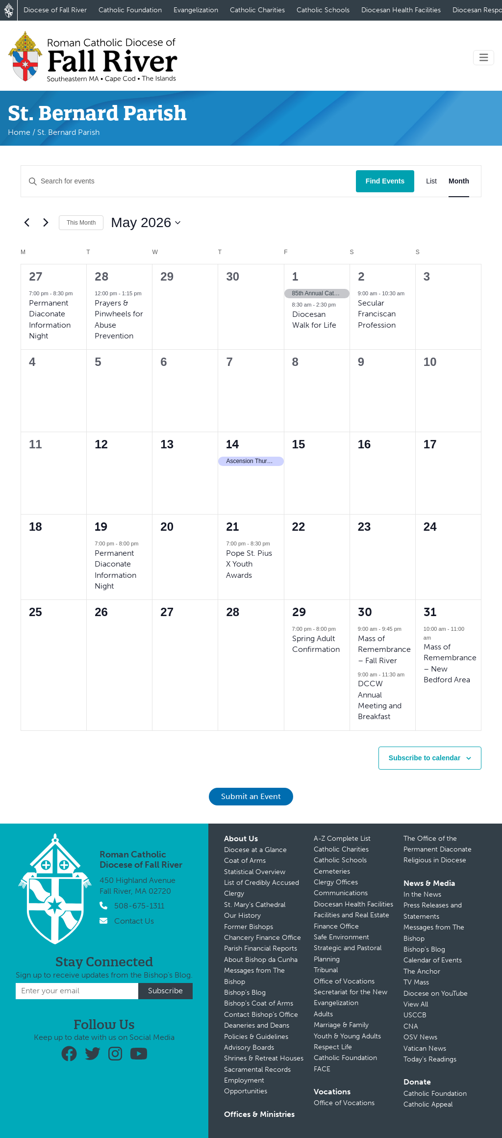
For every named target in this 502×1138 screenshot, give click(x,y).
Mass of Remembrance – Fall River (384, 649)
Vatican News (424, 1048)
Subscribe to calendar (424, 758)
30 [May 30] (365, 612)
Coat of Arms (245, 860)
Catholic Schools (323, 10)
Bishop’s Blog (245, 992)
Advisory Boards (249, 1047)
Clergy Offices (336, 882)
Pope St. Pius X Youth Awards (249, 564)
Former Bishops (248, 927)
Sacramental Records (257, 1069)
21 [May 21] (232, 526)
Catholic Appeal (427, 1104)
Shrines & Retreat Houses (263, 1058)
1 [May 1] (295, 276)
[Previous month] (26, 223)
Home (19, 132)
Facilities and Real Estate (351, 915)
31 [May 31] (430, 612)
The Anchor (421, 971)
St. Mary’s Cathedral (254, 905)
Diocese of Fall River (55, 10)
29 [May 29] (299, 612)
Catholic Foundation (130, 10)
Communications (341, 893)
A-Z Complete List (342, 838)
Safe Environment (341, 937)
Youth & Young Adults (347, 1036)
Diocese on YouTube (435, 993)
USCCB (415, 1015)
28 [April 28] (102, 276)
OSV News (420, 1037)
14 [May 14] (232, 444)
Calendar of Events (432, 960)
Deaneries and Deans (256, 1025)
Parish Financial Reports (260, 948)
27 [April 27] (35, 276)
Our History (242, 915)
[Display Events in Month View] (459, 181)
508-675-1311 (139, 905)
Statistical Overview (254, 872)
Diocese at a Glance (255, 850)
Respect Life (333, 1047)
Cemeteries (332, 871)
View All (415, 1004)
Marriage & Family (341, 1025)
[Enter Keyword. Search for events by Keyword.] (188, 181)
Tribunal (326, 970)
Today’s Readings (429, 1059)
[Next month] (45, 223)
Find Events (385, 181)
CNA (410, 1026)
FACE (322, 1069)
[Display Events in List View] (431, 181)
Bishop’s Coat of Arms (258, 1003)
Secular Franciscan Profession (377, 314)
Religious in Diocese (434, 860)
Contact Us (134, 921)
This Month (81, 222)
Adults (323, 1014)
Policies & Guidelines (256, 1037)
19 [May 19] (101, 526)
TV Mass (416, 982)
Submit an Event (251, 796)
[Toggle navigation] (484, 57)
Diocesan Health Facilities (401, 10)
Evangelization (196, 10)
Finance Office (336, 926)
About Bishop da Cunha (261, 960)
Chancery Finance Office (262, 937)
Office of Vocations (344, 981)
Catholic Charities (257, 10)
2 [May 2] (361, 276)
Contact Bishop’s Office (261, 1014)
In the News (422, 894)
